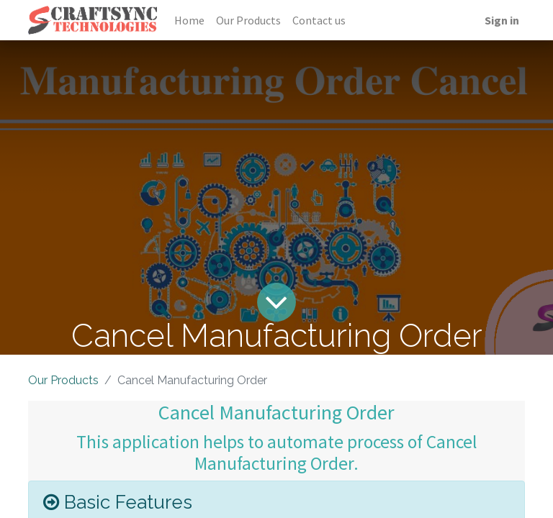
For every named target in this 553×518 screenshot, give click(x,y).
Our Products (63, 380)
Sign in (502, 20)
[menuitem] (189, 20)
